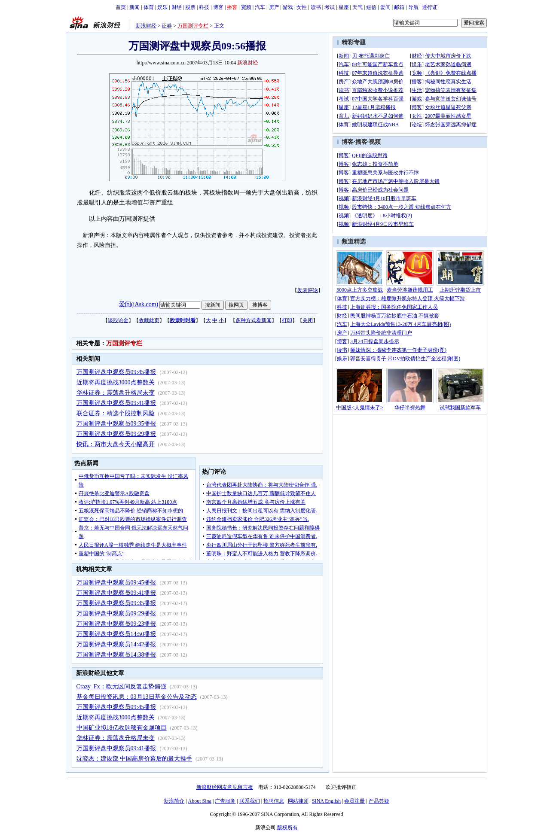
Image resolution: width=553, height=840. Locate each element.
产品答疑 (379, 801)
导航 (413, 7)
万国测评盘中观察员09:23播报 (116, 624)
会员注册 (354, 801)
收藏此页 (149, 320)
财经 (176, 7)
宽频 (246, 7)
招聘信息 (273, 801)
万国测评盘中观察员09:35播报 (116, 423)
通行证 (429, 7)
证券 (167, 26)
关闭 (307, 320)
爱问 (385, 7)
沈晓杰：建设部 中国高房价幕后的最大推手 (134, 758)
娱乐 (162, 7)
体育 (149, 7)
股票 (190, 7)
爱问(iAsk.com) (138, 304)
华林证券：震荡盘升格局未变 (115, 393)
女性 (301, 7)
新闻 (134, 7)
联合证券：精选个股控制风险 (115, 413)
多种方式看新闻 (253, 320)
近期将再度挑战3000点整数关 (115, 382)
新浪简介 (174, 801)
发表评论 (307, 290)
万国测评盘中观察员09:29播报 (116, 434)
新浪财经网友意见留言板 (224, 787)
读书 (316, 7)
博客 (218, 7)
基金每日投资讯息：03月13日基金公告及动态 (136, 697)
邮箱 (399, 7)
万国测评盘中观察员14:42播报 (116, 644)
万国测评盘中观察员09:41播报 (116, 403)
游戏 (288, 7)
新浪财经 (146, 26)
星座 (344, 7)
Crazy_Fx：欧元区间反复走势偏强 (121, 686)
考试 (329, 7)
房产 (274, 7)
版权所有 (287, 828)
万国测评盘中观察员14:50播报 (116, 634)
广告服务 (225, 801)
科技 (204, 7)
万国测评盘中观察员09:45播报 (116, 372)
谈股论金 (118, 320)
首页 (121, 7)
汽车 (260, 7)
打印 (287, 320)
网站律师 (298, 801)
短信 (371, 7)
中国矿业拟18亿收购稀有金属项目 (121, 727)
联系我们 (249, 801)
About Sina (199, 801)
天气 (357, 7)
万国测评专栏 (192, 26)
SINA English (326, 801)
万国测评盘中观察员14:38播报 (116, 654)
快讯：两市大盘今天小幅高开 (115, 444)
